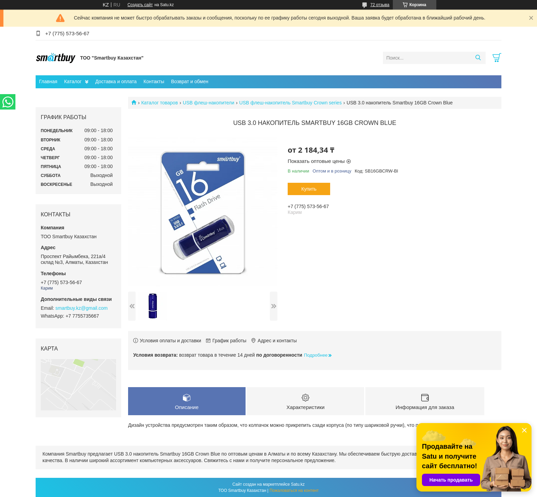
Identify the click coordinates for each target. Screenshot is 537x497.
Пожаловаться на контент (294, 490)
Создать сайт (140, 4)
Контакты (153, 81)
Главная (48, 81)
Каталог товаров (159, 102)
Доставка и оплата (116, 81)
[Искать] (478, 58)
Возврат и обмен (189, 81)
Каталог (73, 81)
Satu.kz (297, 484)
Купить (308, 189)
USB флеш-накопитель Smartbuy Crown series (290, 102)
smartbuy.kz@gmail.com (81, 308)
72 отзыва (379, 4)
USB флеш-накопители (208, 102)
